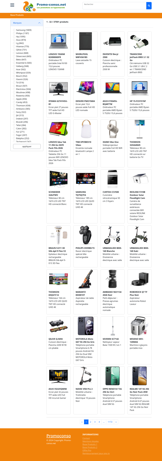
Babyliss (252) (22, 138)
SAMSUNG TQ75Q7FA (81, 193)
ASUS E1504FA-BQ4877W (110, 103)
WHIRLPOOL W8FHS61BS (82, 56)
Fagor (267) (21, 135)
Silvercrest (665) (23, 56)
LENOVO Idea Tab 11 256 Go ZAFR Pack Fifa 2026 (57, 145)
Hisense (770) (22, 46)
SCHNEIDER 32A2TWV (54, 193)
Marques (17, 22)
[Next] (116, 421)
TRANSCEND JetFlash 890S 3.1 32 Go (139, 57)
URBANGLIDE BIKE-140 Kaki (139, 249)
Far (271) (20, 131)
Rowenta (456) (23, 95)
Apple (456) (21, 99)
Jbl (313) (20, 115)
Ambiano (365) (23, 108)
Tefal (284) (21, 125)
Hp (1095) (20, 36)
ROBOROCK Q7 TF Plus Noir (138, 293)
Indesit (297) (22, 118)
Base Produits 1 (90, 444)
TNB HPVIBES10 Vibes (83, 143)
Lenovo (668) (22, 53)
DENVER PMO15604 (85, 101)
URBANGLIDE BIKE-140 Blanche (112, 249)
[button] (12, 5)
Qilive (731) (21, 49)
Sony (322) (21, 112)
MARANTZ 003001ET (81, 293)
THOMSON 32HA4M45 (135, 143)
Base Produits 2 (90, 447)
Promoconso (58, 435)
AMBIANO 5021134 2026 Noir (112, 293)
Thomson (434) (23, 105)
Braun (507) (21, 85)
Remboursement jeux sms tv (96, 453)
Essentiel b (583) (24, 62)
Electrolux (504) (23, 89)
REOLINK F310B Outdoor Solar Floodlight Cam (137, 195)
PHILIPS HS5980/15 (85, 248)
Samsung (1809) (23, 30)
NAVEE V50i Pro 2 (84, 389)
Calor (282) (21, 128)
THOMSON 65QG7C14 (54, 293)
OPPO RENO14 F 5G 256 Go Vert (112, 390)
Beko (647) (21, 59)
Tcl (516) (20, 82)
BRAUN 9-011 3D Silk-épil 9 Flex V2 (57, 249)
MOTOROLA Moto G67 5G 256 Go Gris (85, 340)
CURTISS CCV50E (111, 192)
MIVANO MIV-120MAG (137, 340)
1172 (110, 421)
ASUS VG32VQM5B (58, 389)
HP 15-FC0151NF (138, 101)
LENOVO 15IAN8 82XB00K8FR (57, 56)
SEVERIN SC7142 (111, 339)
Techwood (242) (23, 141)
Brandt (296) (22, 122)
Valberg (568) (22, 66)
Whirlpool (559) (23, 72)
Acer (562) (21, 69)
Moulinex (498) (23, 92)
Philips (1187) (22, 33)
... (104, 421)
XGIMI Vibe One (111, 142)
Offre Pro (87, 450)
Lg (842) (20, 43)
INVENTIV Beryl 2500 (110, 56)
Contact (86, 438)
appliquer (26, 146)
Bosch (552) (21, 76)
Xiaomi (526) (22, 79)
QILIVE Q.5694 (56, 339)
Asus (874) (21, 40)
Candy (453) (21, 102)
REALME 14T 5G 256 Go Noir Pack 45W (139, 390)
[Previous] (82, 421)
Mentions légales (91, 441)
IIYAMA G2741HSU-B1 (58, 103)
